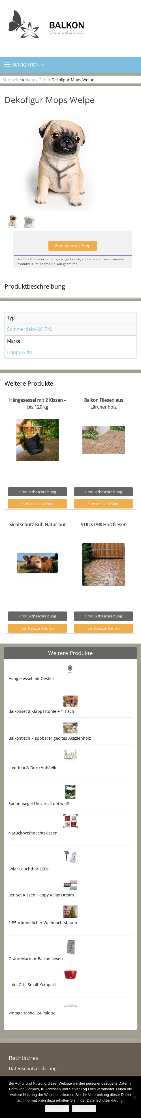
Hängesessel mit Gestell (31, 678)
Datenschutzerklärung (33, 1068)
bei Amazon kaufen (38, 628)
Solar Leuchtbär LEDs (28, 869)
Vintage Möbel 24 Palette (31, 1013)
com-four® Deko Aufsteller (33, 767)
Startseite (12, 79)
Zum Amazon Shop (73, 245)
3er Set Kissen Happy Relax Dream (41, 895)
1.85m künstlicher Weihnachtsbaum (42, 922)
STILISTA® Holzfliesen (104, 525)
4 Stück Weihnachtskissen (32, 833)
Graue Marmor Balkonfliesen (35, 958)
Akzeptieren (57, 1108)
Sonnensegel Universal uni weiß (38, 803)
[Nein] (134, 1097)
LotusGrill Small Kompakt (32, 984)
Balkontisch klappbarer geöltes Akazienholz (49, 738)
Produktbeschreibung (37, 491)
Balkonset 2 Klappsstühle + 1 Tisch (41, 711)
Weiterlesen (83, 1108)
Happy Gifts (36, 79)
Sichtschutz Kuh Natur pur (37, 525)
